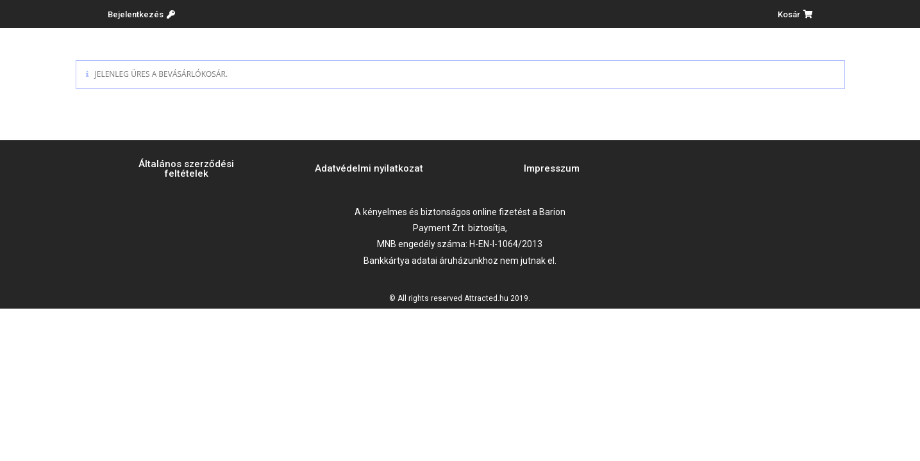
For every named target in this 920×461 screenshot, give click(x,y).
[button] (141, 14)
